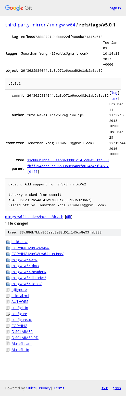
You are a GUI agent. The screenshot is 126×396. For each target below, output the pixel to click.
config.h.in (19, 307)
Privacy (45, 388)
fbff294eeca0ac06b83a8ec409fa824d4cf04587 (68, 166)
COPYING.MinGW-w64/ (30, 247)
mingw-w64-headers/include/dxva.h (34, 216)
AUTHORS (19, 301)
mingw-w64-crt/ (24, 259)
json (117, 388)
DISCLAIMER (22, 331)
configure (19, 313)
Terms (59, 388)
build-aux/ (19, 241)
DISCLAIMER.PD (25, 337)
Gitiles (31, 388)
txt (105, 388)
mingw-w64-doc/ (25, 265)
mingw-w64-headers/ (28, 271)
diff (33, 171)
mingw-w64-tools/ (26, 283)
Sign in (115, 8)
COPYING (19, 325)
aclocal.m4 (20, 295)
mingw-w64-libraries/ (28, 277)
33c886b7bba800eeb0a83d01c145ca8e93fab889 (68, 160)
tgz (114, 98)
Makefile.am (21, 343)
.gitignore (19, 289)
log (114, 92)
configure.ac (21, 319)
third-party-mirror (25, 25)
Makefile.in (20, 349)
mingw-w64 (62, 25)
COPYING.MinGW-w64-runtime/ (37, 253)
